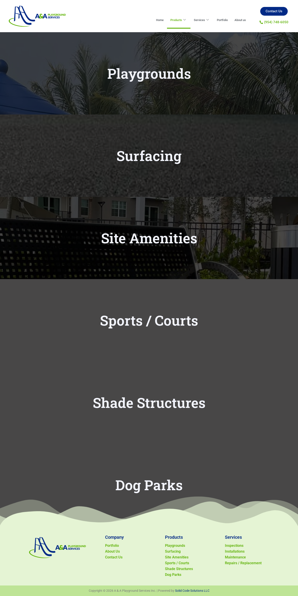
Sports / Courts (177, 563)
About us (239, 20)
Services (196, 20)
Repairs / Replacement (243, 563)
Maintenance (235, 557)
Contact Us (114, 557)
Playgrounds (175, 545)
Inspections (234, 545)
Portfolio (219, 20)
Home (151, 20)
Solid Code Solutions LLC (192, 590)
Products (171, 20)
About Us (112, 551)
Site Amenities (176, 557)
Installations (235, 551)
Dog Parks (173, 575)
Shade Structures (179, 569)
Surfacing (173, 551)
